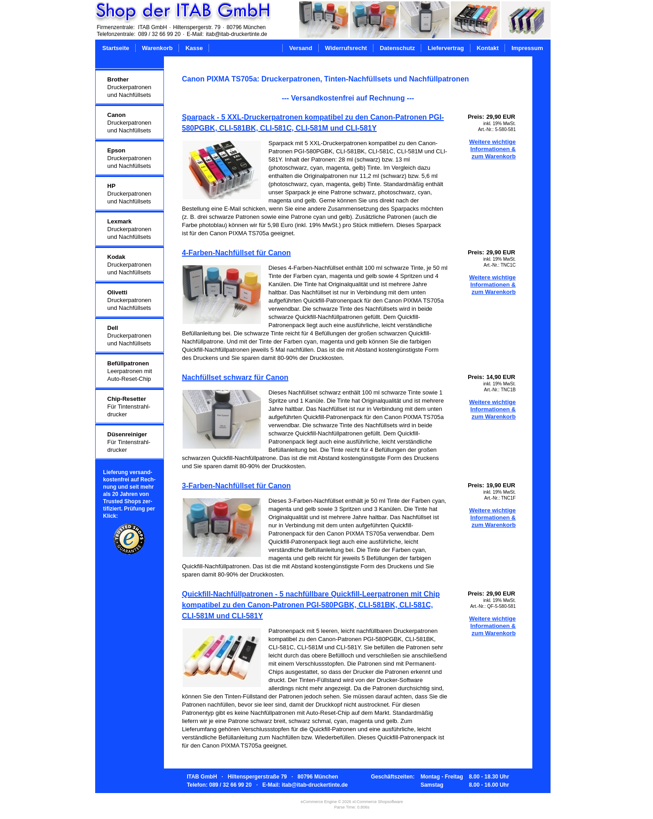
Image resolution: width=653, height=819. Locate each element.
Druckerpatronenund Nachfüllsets (129, 87)
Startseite (115, 48)
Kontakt (488, 48)
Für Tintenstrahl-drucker (129, 406)
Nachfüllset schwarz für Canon (235, 377)
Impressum (527, 48)
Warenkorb (157, 48)
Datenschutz (397, 48)
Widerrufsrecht (346, 48)
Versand (300, 48)
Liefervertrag (446, 48)
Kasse (194, 48)
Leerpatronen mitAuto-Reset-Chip (129, 371)
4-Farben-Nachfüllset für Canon (236, 253)
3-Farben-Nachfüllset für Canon (236, 486)
